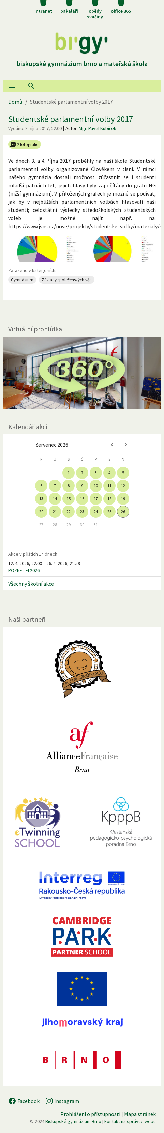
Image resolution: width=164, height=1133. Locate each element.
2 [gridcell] (82, 472)
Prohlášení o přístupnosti (90, 1114)
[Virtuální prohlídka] (82, 373)
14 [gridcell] (55, 498)
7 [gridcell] (55, 485)
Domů (15, 101)
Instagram (62, 1101)
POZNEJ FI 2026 (24, 570)
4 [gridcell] (109, 472)
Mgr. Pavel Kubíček (97, 128)
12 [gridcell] (123, 485)
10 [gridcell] (96, 485)
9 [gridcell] (82, 485)
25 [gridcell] (109, 511)
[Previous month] (112, 444)
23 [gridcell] (82, 511)
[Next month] (126, 444)
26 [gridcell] (123, 511)
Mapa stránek (140, 1114)
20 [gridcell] (41, 511)
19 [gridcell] (123, 498)
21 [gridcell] (55, 511)
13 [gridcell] (41, 498)
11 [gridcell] (109, 485)
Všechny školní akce (31, 583)
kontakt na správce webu (130, 1121)
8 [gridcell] (69, 485)
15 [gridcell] (68, 498)
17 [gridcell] (96, 498)
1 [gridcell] (69, 472)
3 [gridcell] (96, 472)
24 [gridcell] (96, 511)
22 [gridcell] (68, 511)
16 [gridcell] (82, 498)
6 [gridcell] (41, 485)
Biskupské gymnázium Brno (73, 1121)
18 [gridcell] (109, 498)
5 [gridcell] (123, 472)
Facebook (24, 1101)
